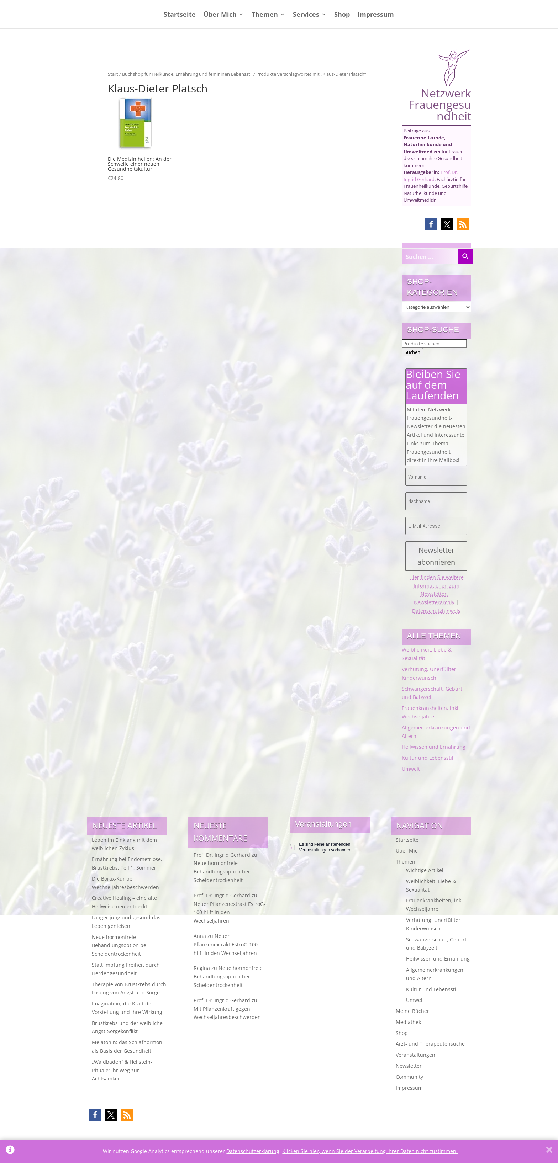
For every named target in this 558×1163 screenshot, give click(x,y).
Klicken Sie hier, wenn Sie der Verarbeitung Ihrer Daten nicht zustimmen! (370, 1151)
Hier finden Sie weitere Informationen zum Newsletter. (436, 586)
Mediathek (408, 1022)
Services (306, 15)
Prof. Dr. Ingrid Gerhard (431, 175)
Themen (265, 15)
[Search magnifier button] (465, 256)
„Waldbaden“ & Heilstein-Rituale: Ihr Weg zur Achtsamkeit (122, 1070)
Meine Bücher (412, 1011)
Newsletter (409, 1065)
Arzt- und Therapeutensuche (430, 1043)
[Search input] (430, 256)
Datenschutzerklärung (252, 1151)
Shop (342, 15)
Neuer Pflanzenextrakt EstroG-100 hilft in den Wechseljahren (229, 912)
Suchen (412, 352)
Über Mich (220, 15)
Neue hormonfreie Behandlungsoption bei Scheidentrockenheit (120, 945)
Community (409, 1076)
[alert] (330, 847)
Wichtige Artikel (424, 870)
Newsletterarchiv (434, 602)
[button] (431, 224)
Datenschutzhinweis (436, 610)
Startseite (180, 15)
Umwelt (411, 768)
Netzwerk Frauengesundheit (440, 85)
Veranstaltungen (415, 1054)
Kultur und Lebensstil (427, 757)
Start (113, 74)
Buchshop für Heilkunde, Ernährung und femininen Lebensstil (187, 74)
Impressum (376, 15)
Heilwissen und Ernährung (433, 746)
